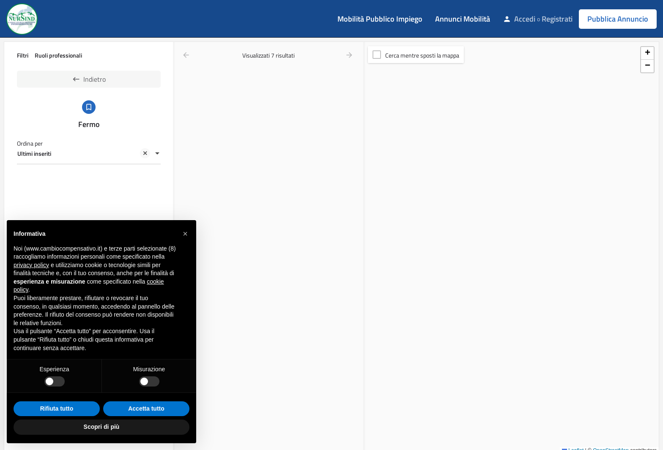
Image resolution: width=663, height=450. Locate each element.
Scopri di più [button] (102, 426)
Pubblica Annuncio (617, 19)
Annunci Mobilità (462, 19)
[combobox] (89, 154)
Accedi (524, 19)
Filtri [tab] (22, 55)
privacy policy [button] (31, 265)
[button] (647, 53)
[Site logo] (23, 18)
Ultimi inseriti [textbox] (83, 154)
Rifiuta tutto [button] (57, 408)
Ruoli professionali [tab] (58, 55)
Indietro (89, 79)
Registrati (557, 19)
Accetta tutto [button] (146, 408)
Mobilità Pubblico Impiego (379, 19)
